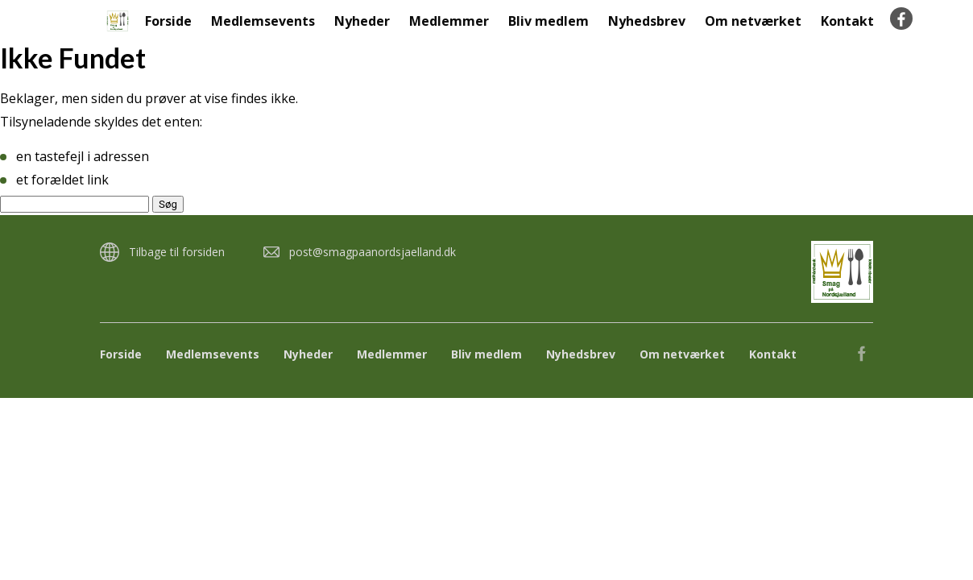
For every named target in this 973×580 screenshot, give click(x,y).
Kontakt (847, 21)
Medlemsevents (263, 21)
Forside (168, 21)
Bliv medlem (548, 21)
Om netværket (753, 21)
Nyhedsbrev (646, 21)
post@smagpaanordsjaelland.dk (372, 251)
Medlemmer (449, 21)
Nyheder (362, 21)
